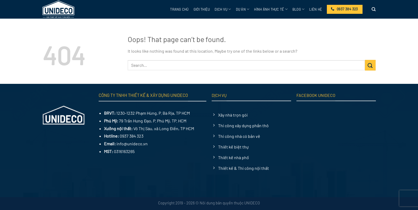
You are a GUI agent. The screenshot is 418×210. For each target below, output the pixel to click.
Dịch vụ (223, 9)
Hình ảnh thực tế (271, 9)
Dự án (243, 9)
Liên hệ (315, 9)
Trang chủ (179, 9)
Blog (298, 9)
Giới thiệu (202, 9)
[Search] (374, 9)
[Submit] (370, 65)
